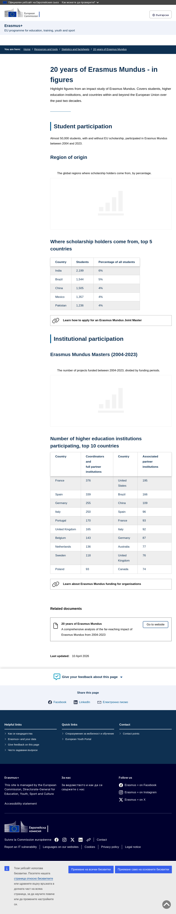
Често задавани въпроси (22, 750)
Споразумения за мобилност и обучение (89, 733)
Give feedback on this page (23, 744)
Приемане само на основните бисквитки (143, 869)
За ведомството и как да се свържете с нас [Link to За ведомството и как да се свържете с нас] (82, 787)
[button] (57, 702)
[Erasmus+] (24, 13)
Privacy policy (110, 847)
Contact (102, 839)
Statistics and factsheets (75, 49)
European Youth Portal (78, 739)
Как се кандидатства (20, 733)
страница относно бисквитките (33, 878)
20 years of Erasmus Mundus (110, 49)
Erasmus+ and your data (22, 739)
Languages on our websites (61, 847)
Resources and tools (46, 49)
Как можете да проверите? (80, 2)
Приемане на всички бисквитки (91, 869)
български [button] (160, 15)
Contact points (131, 733)
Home (27, 49)
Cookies (90, 847)
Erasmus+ (11, 777)
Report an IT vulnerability (20, 847)
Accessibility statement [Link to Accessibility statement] (20, 803)
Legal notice (133, 847)
